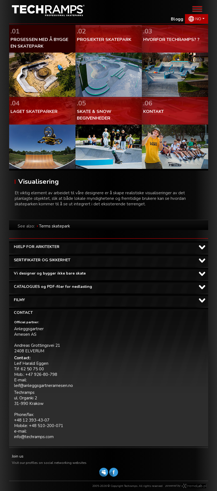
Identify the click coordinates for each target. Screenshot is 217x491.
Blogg (177, 19)
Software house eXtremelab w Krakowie (194, 486)
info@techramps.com (34, 437)
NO (198, 19)
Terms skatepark (54, 226)
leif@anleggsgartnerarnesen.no (43, 385)
